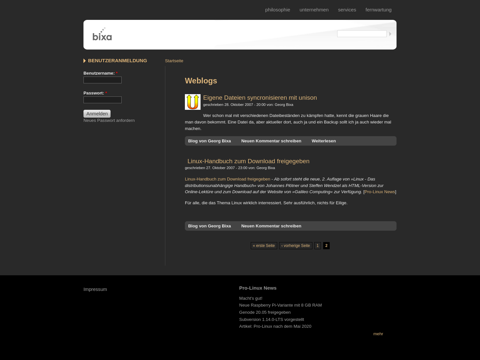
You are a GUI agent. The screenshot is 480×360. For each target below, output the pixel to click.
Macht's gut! (250, 298)
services (347, 9)
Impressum (95, 289)
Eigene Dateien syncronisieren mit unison (260, 97)
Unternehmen (314, 9)
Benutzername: (100, 73)
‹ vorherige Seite (295, 245)
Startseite (174, 60)
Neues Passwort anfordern (109, 120)
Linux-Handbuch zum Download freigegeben (248, 161)
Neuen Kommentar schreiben (271, 140)
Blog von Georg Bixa (209, 140)
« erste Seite (264, 245)
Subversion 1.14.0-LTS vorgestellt (271, 319)
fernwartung (379, 9)
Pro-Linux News (380, 191)
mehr (378, 333)
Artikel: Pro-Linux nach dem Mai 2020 (275, 326)
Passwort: (95, 93)
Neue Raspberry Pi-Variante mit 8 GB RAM (280, 305)
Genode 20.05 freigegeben (265, 312)
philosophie (277, 9)
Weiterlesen (324, 140)
